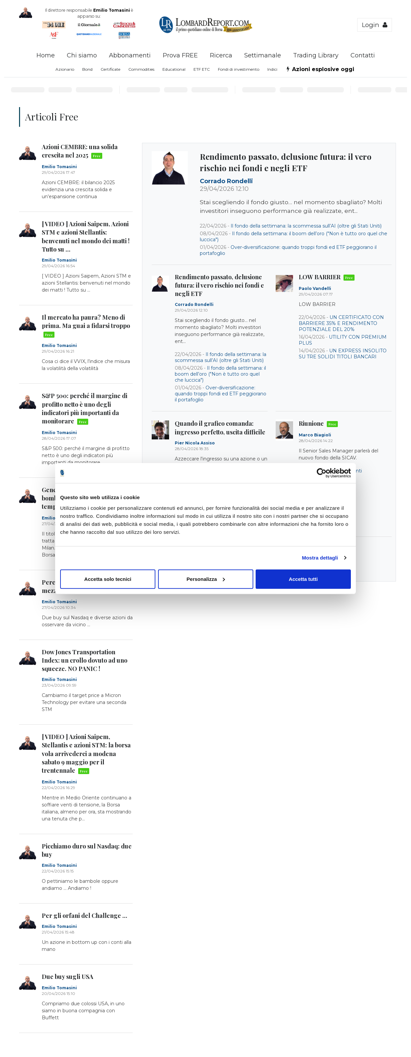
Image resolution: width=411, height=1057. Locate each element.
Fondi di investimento (238, 69)
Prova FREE (180, 55)
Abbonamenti (130, 55)
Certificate (110, 69)
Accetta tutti (303, 579)
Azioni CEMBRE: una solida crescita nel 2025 (80, 151)
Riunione (318, 423)
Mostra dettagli (320, 558)
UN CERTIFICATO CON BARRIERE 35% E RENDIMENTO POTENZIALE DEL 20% (341, 323)
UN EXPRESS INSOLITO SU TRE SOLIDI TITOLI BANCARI (343, 354)
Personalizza (205, 579)
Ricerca (221, 55)
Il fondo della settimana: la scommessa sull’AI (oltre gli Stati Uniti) (306, 226)
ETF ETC (201, 69)
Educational (173, 69)
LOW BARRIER (327, 277)
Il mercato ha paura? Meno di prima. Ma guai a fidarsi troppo (86, 325)
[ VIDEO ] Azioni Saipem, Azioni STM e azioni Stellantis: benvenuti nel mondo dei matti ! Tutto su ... (86, 236)
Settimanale (262, 55)
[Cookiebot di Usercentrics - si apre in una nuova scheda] (321, 473)
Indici (272, 69)
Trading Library (315, 55)
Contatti (363, 55)
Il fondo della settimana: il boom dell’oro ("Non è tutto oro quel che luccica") (220, 374)
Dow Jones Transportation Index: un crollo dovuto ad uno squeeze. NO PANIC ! (84, 660)
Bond (87, 69)
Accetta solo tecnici (107, 579)
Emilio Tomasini (59, 166)
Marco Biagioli (315, 434)
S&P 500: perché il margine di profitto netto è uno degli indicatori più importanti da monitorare (84, 408)
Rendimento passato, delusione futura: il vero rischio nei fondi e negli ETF (286, 162)
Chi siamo (82, 55)
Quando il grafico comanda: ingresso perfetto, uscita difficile (220, 427)
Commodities (141, 69)
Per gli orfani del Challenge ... (84, 916)
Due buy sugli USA (67, 977)
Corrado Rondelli (226, 181)
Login (374, 25)
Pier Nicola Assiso (195, 442)
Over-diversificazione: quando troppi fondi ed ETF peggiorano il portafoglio (220, 394)
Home (45, 55)
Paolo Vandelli (315, 288)
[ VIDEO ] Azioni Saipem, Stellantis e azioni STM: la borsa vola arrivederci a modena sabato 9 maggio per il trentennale (86, 753)
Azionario (64, 69)
